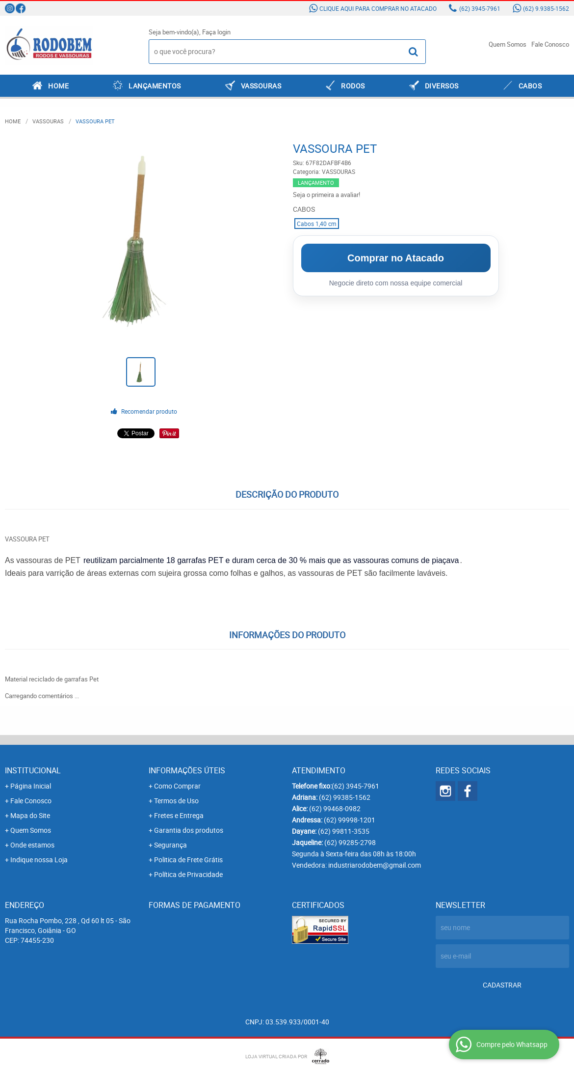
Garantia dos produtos (188, 830)
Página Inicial (30, 786)
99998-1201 (349, 819)
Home (58, 85)
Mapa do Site (30, 815)
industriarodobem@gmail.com (374, 865)
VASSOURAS (261, 85)
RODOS (353, 85)
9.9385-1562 (546, 8)
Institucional (33, 770)
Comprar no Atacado (395, 258)
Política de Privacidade (188, 874)
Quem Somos (507, 44)
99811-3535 (343, 831)
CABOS (530, 85)
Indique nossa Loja (39, 859)
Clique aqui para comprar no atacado (378, 8)
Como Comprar (177, 786)
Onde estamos (32, 844)
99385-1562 (344, 797)
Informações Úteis (187, 770)
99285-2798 (350, 842)
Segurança (170, 844)
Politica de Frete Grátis (188, 859)
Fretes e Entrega (179, 815)
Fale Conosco (550, 44)
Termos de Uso (176, 800)
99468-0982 (335, 808)
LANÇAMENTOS (155, 85)
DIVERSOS (442, 85)
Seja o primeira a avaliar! (326, 194)
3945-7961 (479, 8)
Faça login (216, 32)
